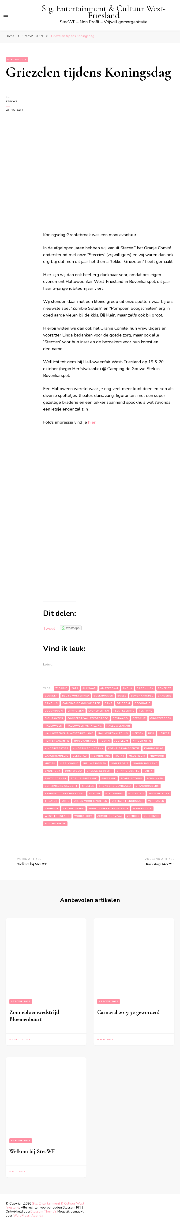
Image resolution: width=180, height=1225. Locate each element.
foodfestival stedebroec (88, 718)
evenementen (98, 710)
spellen (88, 786)
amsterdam (109, 688)
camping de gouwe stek (81, 703)
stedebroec (114, 793)
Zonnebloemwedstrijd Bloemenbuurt (34, 1016)
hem (151, 733)
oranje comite (128, 771)
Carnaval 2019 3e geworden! (128, 1012)
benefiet (164, 688)
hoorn (105, 741)
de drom (123, 703)
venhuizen (156, 801)
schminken (154, 778)
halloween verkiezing (84, 726)
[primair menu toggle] (6, 15)
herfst (164, 733)
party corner (55, 778)
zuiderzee (151, 816)
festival (145, 710)
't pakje (61, 688)
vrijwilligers (73, 808)
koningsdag (153, 748)
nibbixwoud (69, 763)
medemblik (137, 756)
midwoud (157, 756)
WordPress (21, 1215)
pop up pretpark (84, 778)
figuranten (54, 718)
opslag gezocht (99, 771)
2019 (74, 688)
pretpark (108, 778)
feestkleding (124, 710)
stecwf (95, 793)
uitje (65, 801)
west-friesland (57, 816)
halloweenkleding (113, 733)
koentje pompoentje (124, 748)
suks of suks (158, 793)
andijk (127, 688)
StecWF (11, 101)
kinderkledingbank (88, 748)
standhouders (147, 786)
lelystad (80, 756)
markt (119, 756)
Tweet (49, 628)
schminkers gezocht (61, 786)
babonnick (145, 688)
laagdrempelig (56, 756)
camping (51, 703)
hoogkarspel (84, 741)
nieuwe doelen (94, 763)
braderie (165, 695)
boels (122, 695)
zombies (133, 816)
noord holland (145, 763)
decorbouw (54, 710)
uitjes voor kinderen (90, 801)
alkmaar (89, 688)
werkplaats (142, 808)
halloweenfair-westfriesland (69, 733)
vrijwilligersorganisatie (108, 808)
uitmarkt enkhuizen (128, 801)
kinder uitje (142, 741)
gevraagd (120, 718)
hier (92, 422)
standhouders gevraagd (65, 793)
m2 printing (100, 756)
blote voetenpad (75, 695)
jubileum (121, 741)
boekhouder (103, 695)
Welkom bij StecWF (32, 1151)
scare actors (131, 778)
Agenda (37, 1215)
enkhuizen (76, 710)
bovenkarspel (142, 695)
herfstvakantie (57, 741)
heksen (138, 733)
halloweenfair (118, 726)
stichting (136, 793)
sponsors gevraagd (115, 786)
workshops (83, 816)
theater (51, 801)
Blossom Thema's (43, 1211)
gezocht (139, 718)
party (148, 771)
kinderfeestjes (56, 748)
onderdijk (52, 771)
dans (108, 703)
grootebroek (160, 718)
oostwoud (73, 771)
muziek (50, 763)
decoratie (142, 703)
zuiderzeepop (55, 823)
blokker (51, 695)
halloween (53, 726)
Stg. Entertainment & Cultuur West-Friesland (104, 12)
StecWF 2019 (16, 59)
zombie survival (110, 816)
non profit (119, 763)
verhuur (51, 808)
